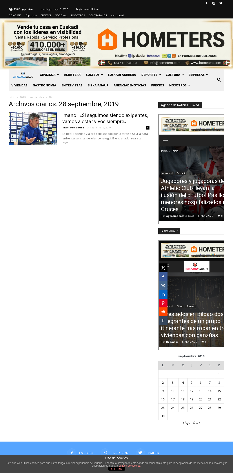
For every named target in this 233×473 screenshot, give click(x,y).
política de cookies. (130, 465)
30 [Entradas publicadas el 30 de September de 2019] (163, 416)
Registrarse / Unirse (87, 9)
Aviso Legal (117, 15)
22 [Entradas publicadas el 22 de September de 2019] (219, 399)
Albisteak (72, 75)
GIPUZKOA (49, 75)
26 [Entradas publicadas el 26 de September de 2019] (191, 407)
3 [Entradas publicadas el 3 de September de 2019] (173, 382)
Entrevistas (72, 85)
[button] (219, 80)
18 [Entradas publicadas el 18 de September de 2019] (183, 399)
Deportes (151, 75)
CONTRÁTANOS (98, 15)
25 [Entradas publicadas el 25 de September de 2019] (183, 407)
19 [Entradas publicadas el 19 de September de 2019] (191, 399)
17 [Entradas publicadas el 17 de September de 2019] (173, 399)
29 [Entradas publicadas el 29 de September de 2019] (219, 407)
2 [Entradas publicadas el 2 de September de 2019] (163, 382)
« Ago (186, 422)
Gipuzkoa (31, 15)
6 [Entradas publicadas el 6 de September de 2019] (201, 382)
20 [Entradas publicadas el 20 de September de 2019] (200, 399)
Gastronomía (44, 85)
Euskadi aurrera (122, 75)
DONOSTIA (15, 15)
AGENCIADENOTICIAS (130, 85)
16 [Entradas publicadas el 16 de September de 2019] (163, 399)
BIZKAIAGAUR (98, 85)
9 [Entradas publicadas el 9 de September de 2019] (163, 391)
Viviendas (19, 85)
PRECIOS (157, 85)
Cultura (175, 75)
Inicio (12, 97)
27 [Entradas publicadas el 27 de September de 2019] (200, 407)
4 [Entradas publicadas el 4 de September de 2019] (183, 382)
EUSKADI (46, 15)
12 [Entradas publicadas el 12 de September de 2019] (191, 391)
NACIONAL (61, 15)
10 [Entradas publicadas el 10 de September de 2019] (173, 391)
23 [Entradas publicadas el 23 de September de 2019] (163, 407)
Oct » (196, 422)
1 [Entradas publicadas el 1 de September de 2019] (219, 374)
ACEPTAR (116, 469)
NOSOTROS (78, 15)
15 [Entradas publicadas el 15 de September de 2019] (219, 391)
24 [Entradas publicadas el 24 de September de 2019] (173, 407)
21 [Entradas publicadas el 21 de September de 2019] (209, 399)
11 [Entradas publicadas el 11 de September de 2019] (183, 391)
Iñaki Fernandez (73, 127)
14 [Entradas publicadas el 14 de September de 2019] (209, 391)
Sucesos (94, 75)
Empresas (198, 75)
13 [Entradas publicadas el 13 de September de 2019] (200, 391)
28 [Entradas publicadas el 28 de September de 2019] (209, 407)
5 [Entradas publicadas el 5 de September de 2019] (192, 382)
